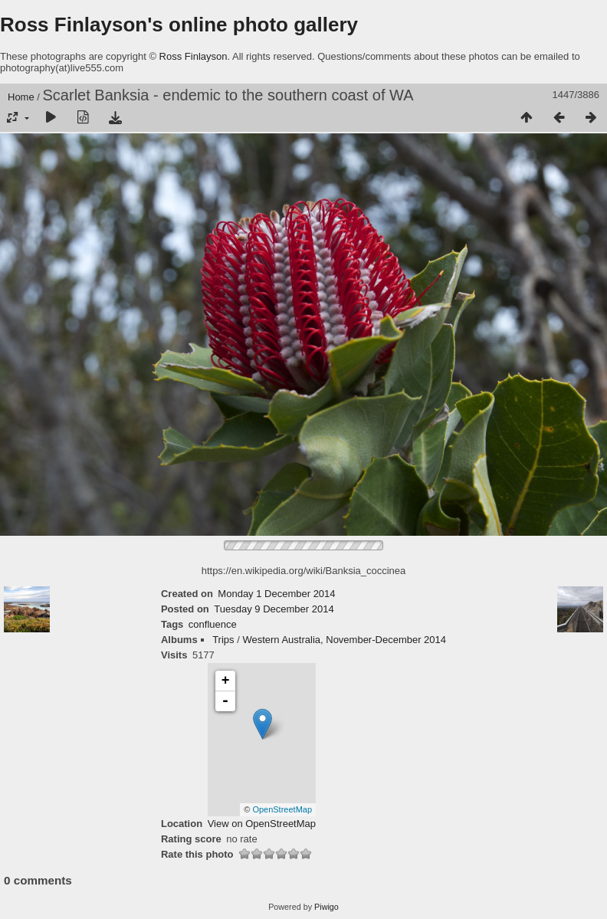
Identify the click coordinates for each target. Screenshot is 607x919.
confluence (213, 624)
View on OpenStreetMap (262, 823)
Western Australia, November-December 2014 (344, 639)
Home (21, 97)
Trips (223, 639)
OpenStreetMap (282, 809)
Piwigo (326, 906)
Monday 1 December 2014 (276, 593)
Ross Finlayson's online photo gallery (179, 24)
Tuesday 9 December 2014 (273, 609)
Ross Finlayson (193, 56)
